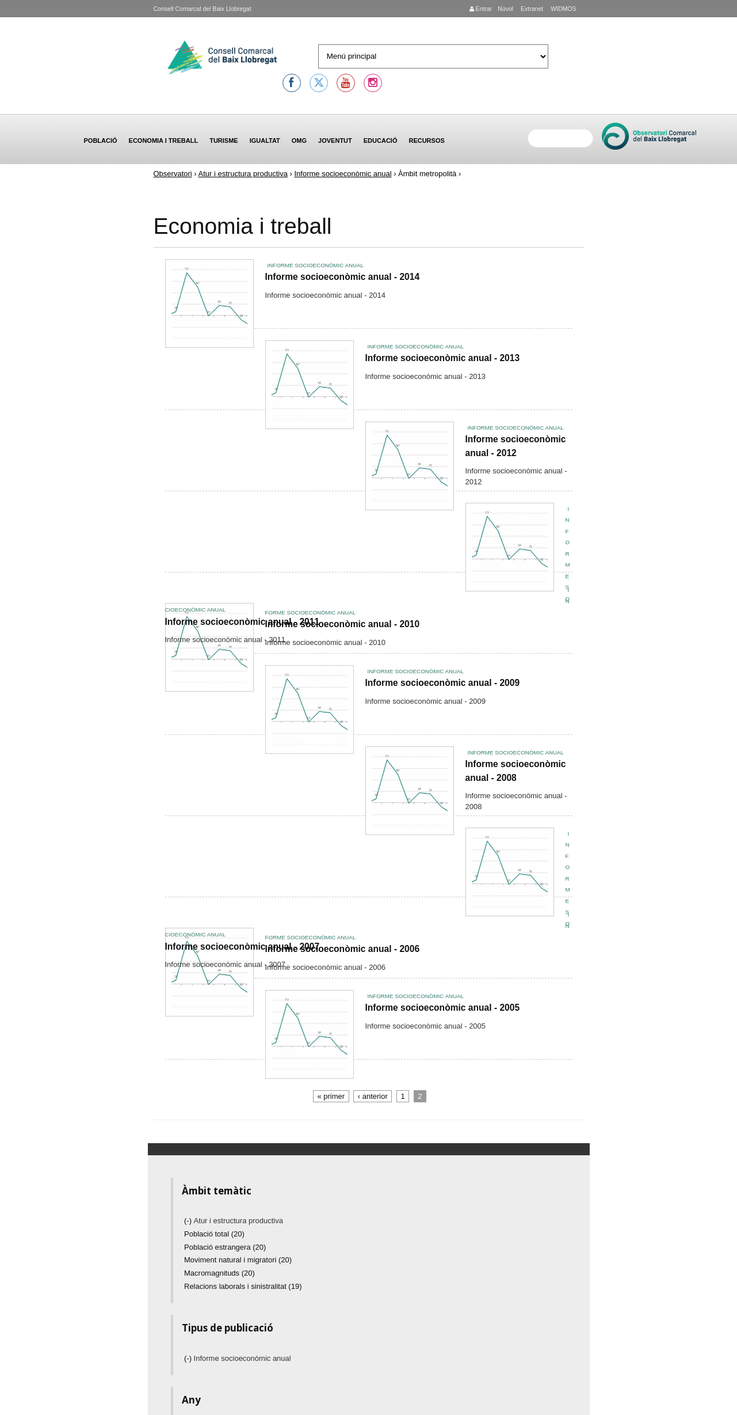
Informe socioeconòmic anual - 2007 (242, 946)
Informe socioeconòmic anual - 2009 (442, 683)
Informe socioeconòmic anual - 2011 (242, 622)
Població (100, 140)
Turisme (223, 140)
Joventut (335, 140)
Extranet (531, 8)
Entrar (480, 8)
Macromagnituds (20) (219, 1273)
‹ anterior (373, 1096)
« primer (331, 1096)
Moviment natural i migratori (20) (238, 1259)
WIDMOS (562, 8)
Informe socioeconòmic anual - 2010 (342, 624)
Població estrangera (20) (225, 1247)
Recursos (426, 140)
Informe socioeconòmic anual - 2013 (442, 358)
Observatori (173, 173)
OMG (299, 140)
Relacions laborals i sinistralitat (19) (242, 1286)
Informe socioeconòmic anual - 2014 (342, 277)
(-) (189, 1220)
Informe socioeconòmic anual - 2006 (342, 949)
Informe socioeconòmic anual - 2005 (442, 1007)
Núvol (505, 8)
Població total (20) (214, 1234)
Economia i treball (163, 140)
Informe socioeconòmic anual (342, 173)
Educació (381, 140)
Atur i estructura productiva (243, 173)
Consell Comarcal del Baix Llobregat (202, 8)
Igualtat (265, 140)
